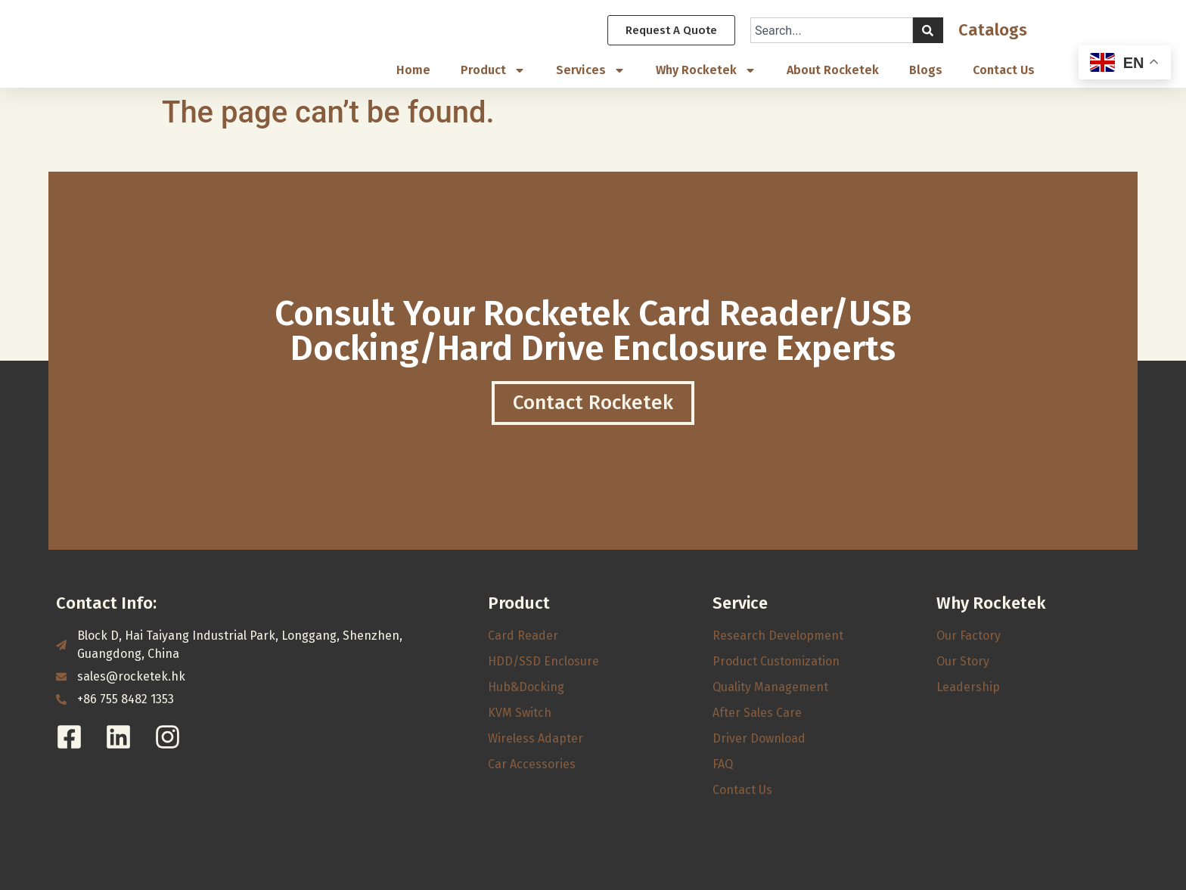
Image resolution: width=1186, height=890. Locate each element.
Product (493, 71)
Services (591, 71)
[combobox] (831, 31)
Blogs (925, 71)
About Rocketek (833, 71)
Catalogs (992, 30)
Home (413, 71)
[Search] (928, 31)
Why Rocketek (706, 71)
